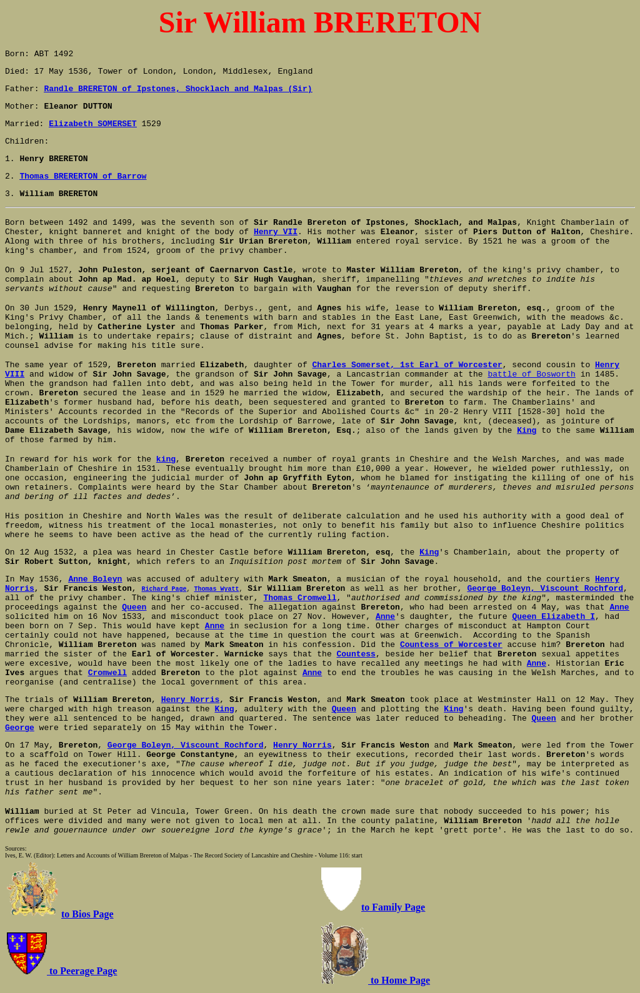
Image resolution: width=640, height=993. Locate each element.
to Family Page (393, 907)
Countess (356, 654)
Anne (536, 663)
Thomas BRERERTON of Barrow (82, 176)
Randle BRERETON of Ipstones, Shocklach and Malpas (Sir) (178, 89)
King (526, 430)
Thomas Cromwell (299, 598)
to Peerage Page (82, 971)
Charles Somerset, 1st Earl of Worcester (407, 365)
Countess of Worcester (451, 645)
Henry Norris (302, 745)
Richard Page (163, 588)
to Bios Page (87, 914)
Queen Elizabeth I (553, 616)
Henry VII (276, 232)
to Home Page (399, 980)
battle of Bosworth (531, 374)
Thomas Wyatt (216, 588)
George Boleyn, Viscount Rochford (545, 588)
